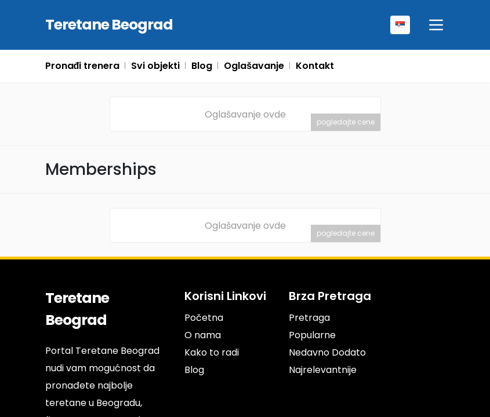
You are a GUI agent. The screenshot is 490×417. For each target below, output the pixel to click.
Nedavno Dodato (327, 352)
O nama (202, 335)
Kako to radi (211, 352)
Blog (194, 369)
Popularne (312, 335)
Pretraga (309, 317)
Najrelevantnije (323, 369)
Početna (203, 317)
